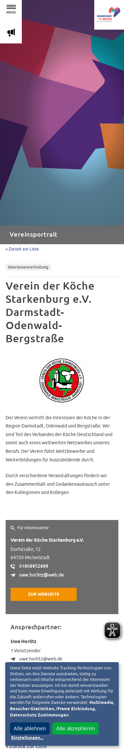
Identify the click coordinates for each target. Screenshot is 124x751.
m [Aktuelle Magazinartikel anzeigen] (11, 32)
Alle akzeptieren (75, 728)
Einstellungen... (27, 738)
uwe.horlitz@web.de (41, 575)
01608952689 (33, 566)
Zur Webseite (43, 594)
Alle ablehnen (30, 728)
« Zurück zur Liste (22, 248)
